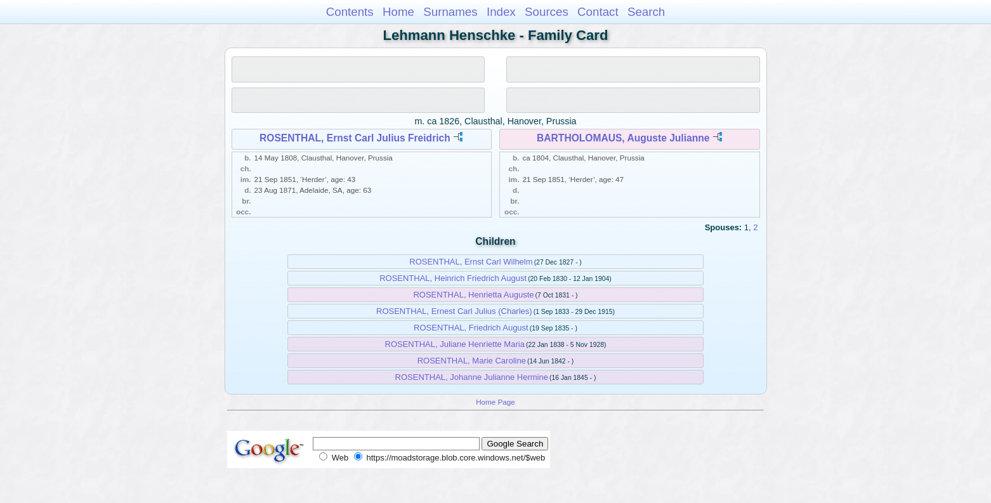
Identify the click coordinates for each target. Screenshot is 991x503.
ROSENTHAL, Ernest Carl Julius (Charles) (454, 311)
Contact (598, 11)
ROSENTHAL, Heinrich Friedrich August (453, 278)
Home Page (495, 402)
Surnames (450, 11)
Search (646, 11)
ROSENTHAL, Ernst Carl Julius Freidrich (354, 138)
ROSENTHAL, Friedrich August (471, 327)
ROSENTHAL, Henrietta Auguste (473, 294)
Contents (350, 11)
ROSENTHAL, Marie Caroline (471, 360)
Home (398, 11)
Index (501, 11)
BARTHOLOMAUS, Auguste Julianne (623, 138)
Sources (546, 11)
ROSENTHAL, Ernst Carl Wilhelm (470, 261)
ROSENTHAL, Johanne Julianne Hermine (471, 377)
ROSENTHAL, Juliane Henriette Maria (455, 344)
